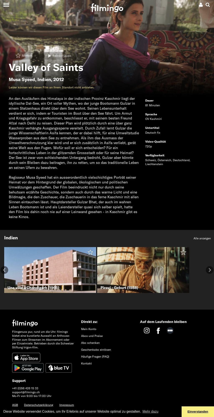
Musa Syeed (22, 79)
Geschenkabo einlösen (96, 350)
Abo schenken (90, 343)
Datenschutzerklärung (38, 405)
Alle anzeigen (202, 238)
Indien (44, 79)
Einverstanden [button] (197, 411)
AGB (15, 405)
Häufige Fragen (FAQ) (95, 356)
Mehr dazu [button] (150, 411)
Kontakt (86, 363)
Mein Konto (88, 329)
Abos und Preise (92, 336)
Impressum (66, 405)
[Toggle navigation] (6, 4)
